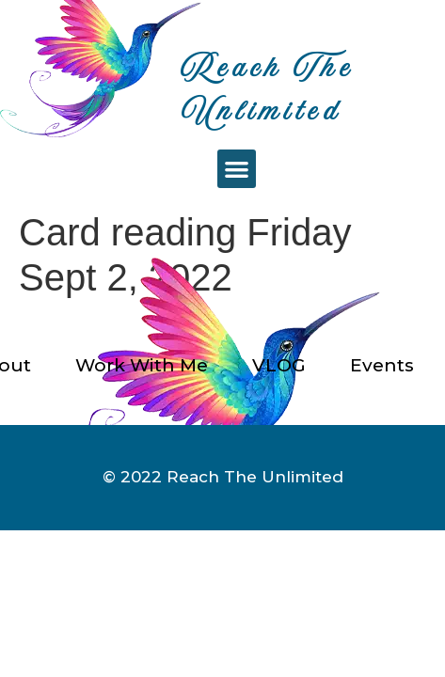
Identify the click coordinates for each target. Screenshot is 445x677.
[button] (236, 169)
